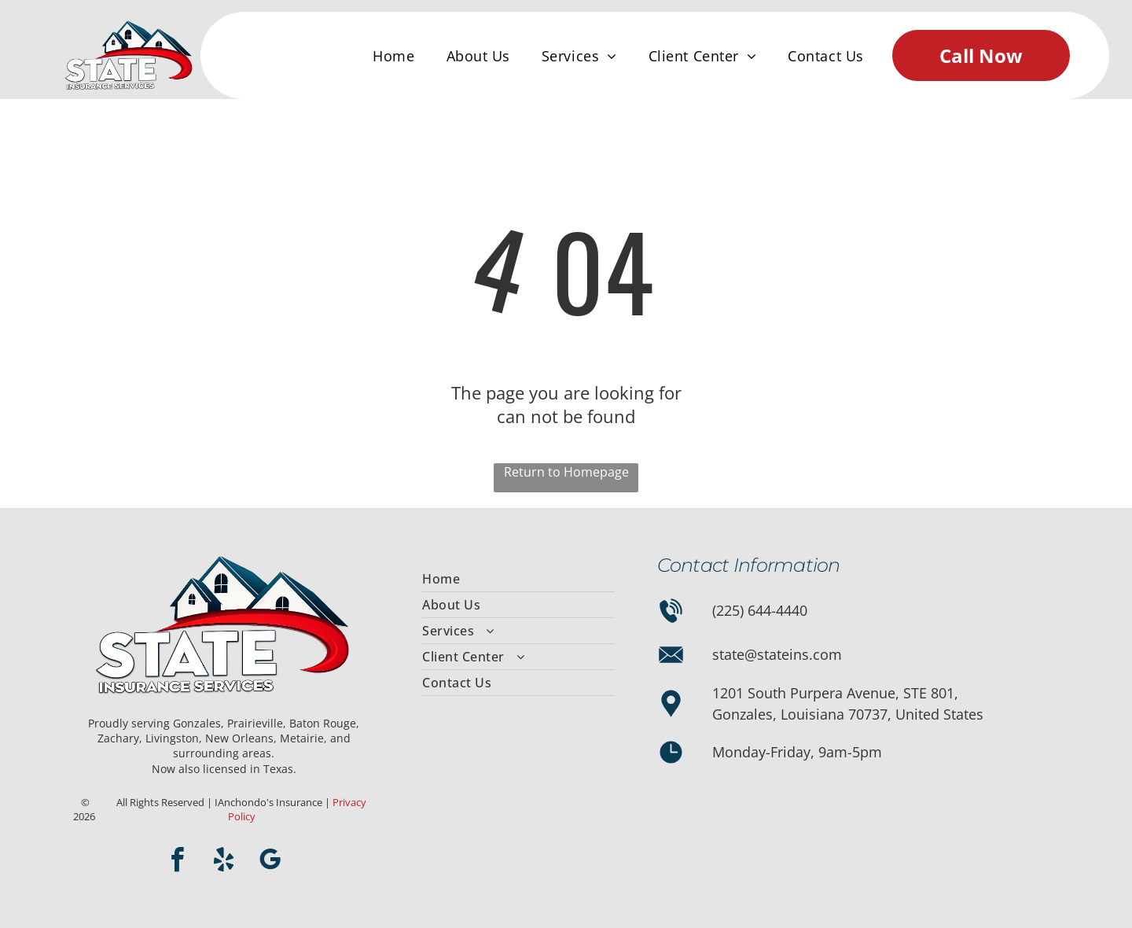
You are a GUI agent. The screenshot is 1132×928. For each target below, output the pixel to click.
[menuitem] (393, 55)
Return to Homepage (566, 472)
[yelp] (224, 862)
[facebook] (178, 862)
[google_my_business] (270, 862)
